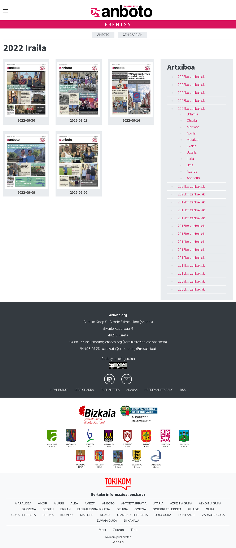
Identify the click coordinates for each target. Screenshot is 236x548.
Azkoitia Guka (210, 503)
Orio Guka (162, 515)
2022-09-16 (131, 120)
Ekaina (191, 146)
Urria (190, 165)
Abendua (193, 178)
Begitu (48, 509)
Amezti (90, 503)
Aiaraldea (23, 503)
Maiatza (192, 140)
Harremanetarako (158, 390)
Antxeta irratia (134, 503)
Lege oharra (84, 390)
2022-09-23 (78, 120)
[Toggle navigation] (5, 11)
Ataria (158, 503)
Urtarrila (192, 114)
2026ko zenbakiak (191, 77)
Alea (74, 503)
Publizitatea (110, 390)
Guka (210, 509)
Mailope (86, 515)
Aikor (42, 503)
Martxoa (193, 127)
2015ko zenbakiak (191, 234)
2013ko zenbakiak (191, 250)
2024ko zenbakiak (191, 93)
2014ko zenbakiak (191, 242)
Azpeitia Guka (181, 503)
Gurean (118, 530)
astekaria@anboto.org (118, 349)
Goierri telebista (167, 509)
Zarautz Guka (213, 515)
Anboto (103, 35)
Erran (65, 509)
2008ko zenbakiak (191, 289)
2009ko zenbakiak (191, 281)
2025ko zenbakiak (191, 85)
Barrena (29, 509)
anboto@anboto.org (106, 342)
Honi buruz (59, 390)
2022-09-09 (26, 192)
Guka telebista (23, 515)
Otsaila (192, 121)
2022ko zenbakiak (191, 109)
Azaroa (192, 171)
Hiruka (48, 515)
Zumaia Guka (107, 520)
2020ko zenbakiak (191, 194)
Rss (183, 390)
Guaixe (193, 509)
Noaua (105, 515)
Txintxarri (186, 515)
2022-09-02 (78, 192)
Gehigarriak (132, 35)
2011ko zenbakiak (191, 266)
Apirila (191, 133)
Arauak (132, 390)
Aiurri (59, 503)
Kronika (67, 515)
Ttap (134, 530)
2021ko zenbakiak (191, 187)
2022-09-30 (26, 120)
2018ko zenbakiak (191, 210)
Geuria (122, 509)
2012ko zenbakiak (191, 258)
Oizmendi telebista (132, 515)
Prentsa (118, 24)
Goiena (140, 509)
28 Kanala (131, 520)
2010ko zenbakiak (191, 273)
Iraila (190, 159)
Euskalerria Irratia (93, 509)
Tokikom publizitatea (118, 537)
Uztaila (192, 152)
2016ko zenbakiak (191, 226)
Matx (102, 530)
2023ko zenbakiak (191, 101)
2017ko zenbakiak (191, 218)
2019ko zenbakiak (191, 202)
